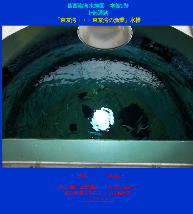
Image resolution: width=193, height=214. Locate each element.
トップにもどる (97, 199)
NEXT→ (116, 175)
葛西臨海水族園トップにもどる (97, 193)
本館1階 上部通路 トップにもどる (97, 186)
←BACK (79, 175)
